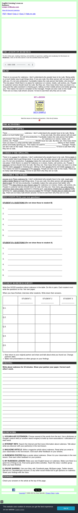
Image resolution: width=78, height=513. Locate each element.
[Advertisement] (39, 33)
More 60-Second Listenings (11, 10)
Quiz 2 (22, 14)
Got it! (66, 508)
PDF (4, 14)
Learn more (19, 510)
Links (57, 493)
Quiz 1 (15, 14)
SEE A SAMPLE (39, 112)
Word (9, 14)
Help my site (31, 14)
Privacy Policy (50, 493)
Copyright (22, 493)
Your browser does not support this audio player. (19, 65)
